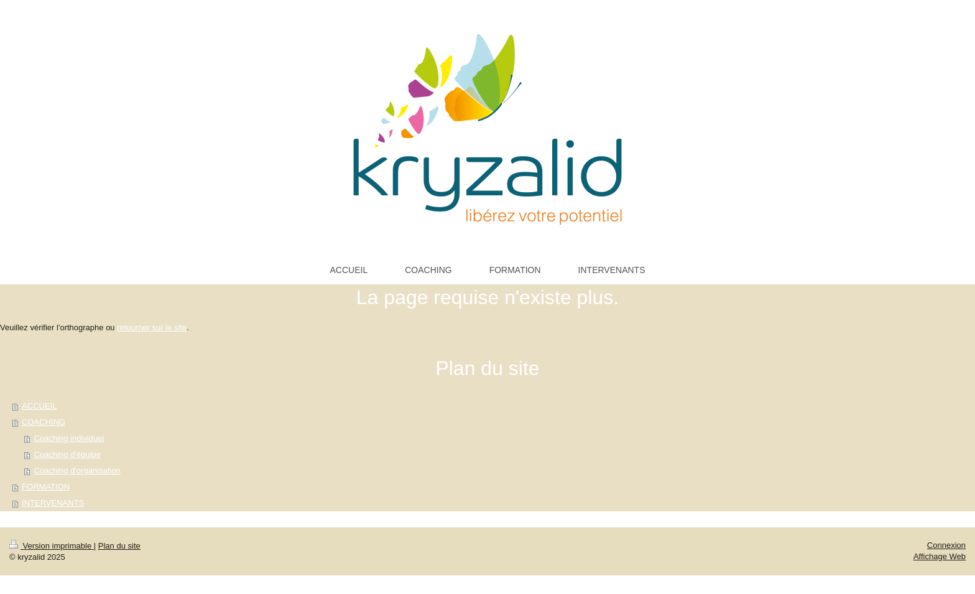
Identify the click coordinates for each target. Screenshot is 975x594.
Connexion (946, 545)
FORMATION (46, 486)
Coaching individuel (69, 438)
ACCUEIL (39, 406)
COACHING (43, 422)
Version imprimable (51, 545)
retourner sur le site (152, 327)
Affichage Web (939, 556)
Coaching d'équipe (67, 454)
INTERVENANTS (53, 503)
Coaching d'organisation (77, 470)
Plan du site (119, 545)
